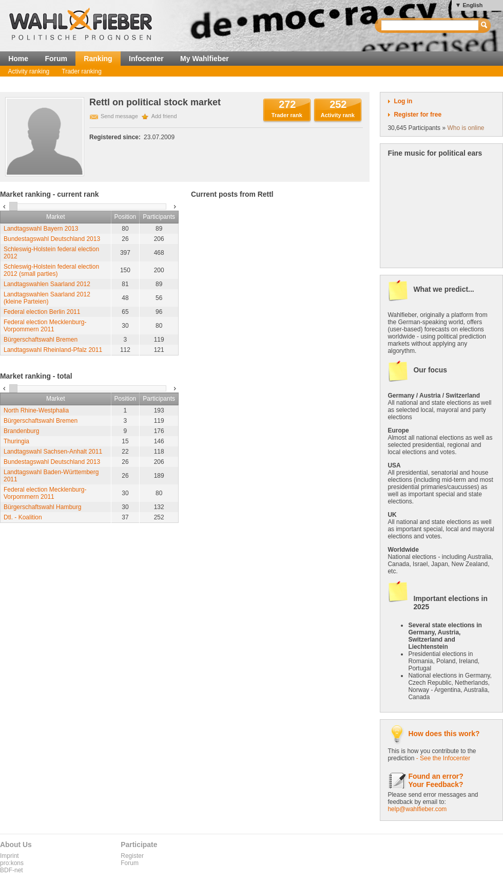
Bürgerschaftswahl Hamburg (42, 507)
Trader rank (287, 115)
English (472, 5)
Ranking (98, 58)
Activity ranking (29, 71)
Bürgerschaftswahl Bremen (41, 339)
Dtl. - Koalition (23, 517)
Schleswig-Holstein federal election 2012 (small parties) (51, 270)
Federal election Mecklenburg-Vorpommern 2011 (45, 325)
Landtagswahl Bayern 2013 (41, 228)
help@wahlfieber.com (417, 809)
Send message (119, 116)
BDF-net (11, 870)
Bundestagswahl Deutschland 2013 (52, 238)
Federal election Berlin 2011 (42, 311)
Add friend (164, 116)
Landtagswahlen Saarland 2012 (47, 284)
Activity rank (338, 115)
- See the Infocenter (443, 758)
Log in (403, 101)
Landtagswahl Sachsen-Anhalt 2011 (53, 451)
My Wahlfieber (204, 58)
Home (18, 58)
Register (132, 855)
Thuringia (16, 441)
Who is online (465, 128)
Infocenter (146, 58)
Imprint (9, 855)
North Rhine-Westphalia (36, 410)
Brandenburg (21, 431)
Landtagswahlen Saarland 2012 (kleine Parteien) (47, 298)
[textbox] (430, 25)
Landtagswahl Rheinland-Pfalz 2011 (53, 349)
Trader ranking (82, 71)
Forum (56, 58)
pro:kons (12, 863)
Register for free (417, 114)
